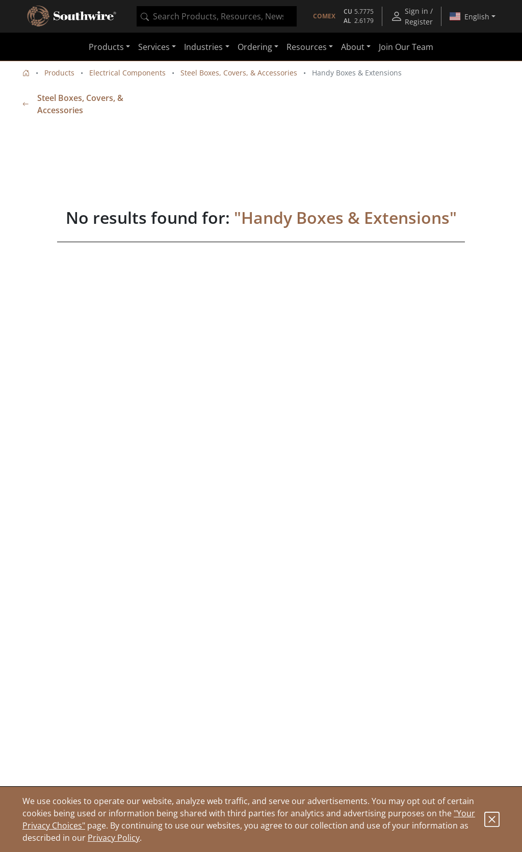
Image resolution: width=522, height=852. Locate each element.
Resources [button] (306, 47)
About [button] (352, 47)
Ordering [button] (255, 47)
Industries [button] (203, 47)
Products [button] (106, 47)
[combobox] (217, 16)
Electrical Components (127, 73)
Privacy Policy (114, 837)
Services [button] (154, 47)
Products (59, 73)
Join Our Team (406, 47)
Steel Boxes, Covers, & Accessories (238, 73)
